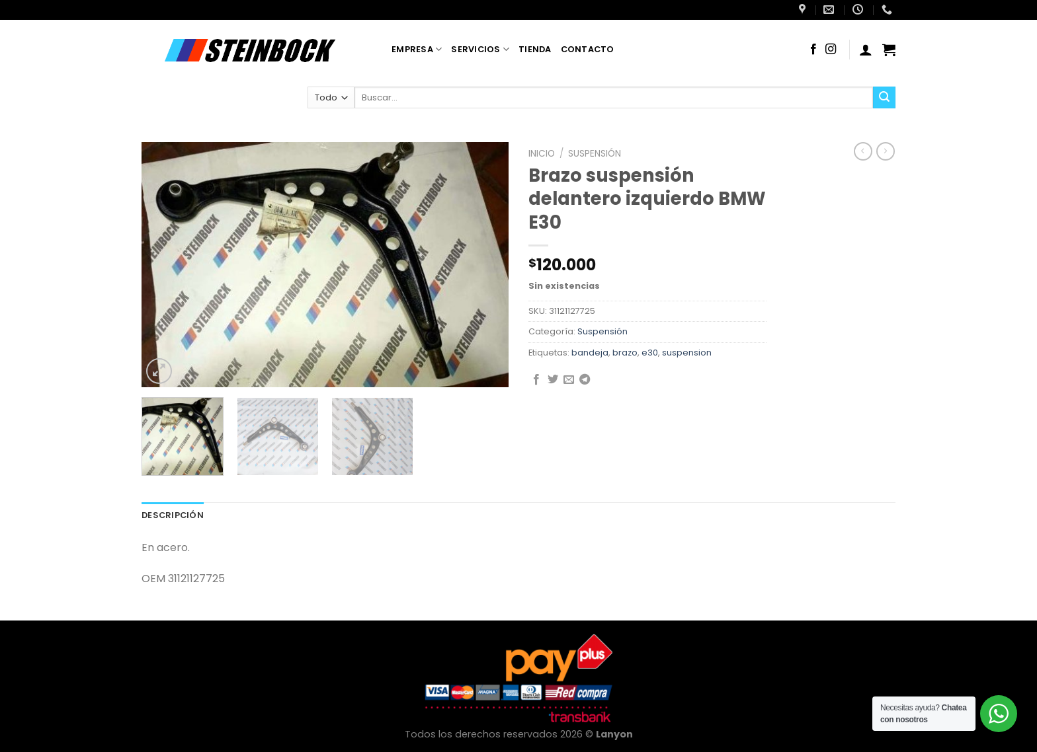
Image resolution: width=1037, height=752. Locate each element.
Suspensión (594, 153)
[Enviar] (884, 98)
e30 (650, 352)
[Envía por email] (568, 380)
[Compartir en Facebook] (536, 380)
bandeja (589, 352)
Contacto (587, 49)
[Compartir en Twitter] (553, 380)
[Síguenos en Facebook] (813, 50)
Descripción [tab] (173, 515)
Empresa (417, 49)
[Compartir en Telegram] (584, 380)
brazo (625, 352)
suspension (687, 352)
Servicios (480, 49)
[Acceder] (865, 49)
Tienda (535, 49)
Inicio (541, 153)
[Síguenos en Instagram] (830, 50)
